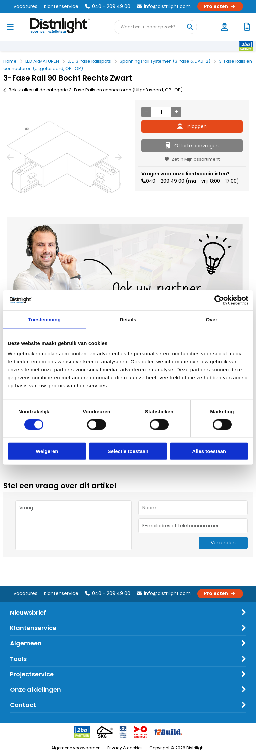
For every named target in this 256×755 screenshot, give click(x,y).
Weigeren (47, 451)
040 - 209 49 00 (107, 6)
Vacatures (25, 6)
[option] (64, 157)
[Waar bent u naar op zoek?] (189, 27)
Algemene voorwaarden (76, 748)
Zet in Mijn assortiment (192, 159)
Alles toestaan (209, 451)
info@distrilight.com (164, 6)
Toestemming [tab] (44, 319)
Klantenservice (61, 6)
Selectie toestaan (128, 451)
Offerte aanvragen (192, 145)
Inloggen (192, 126)
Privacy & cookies (125, 748)
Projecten (220, 6)
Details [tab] (128, 319)
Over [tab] (211, 319)
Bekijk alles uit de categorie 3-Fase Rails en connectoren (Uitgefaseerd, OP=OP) (93, 90)
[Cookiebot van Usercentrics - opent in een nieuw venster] (219, 300)
